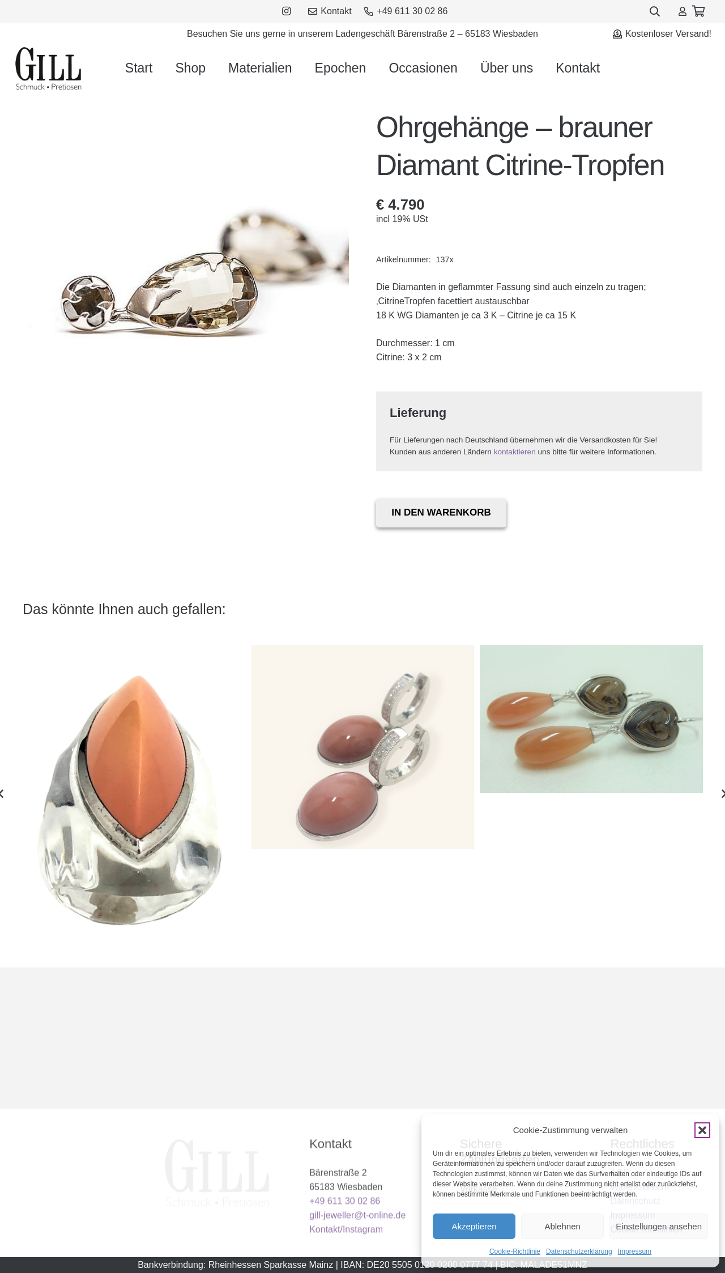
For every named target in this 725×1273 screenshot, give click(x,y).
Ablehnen (562, 1226)
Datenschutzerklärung (579, 1251)
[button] (702, 1130)
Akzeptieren (473, 1226)
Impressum (634, 1251)
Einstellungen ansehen (659, 1226)
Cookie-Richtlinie (514, 1251)
